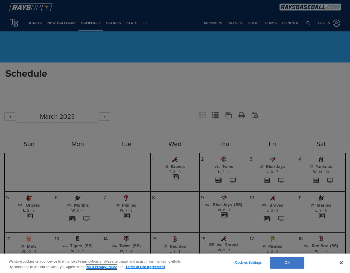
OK (287, 262)
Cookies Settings (248, 262)
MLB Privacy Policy (102, 267)
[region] (175, 263)
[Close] (341, 263)
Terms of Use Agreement (145, 267)
